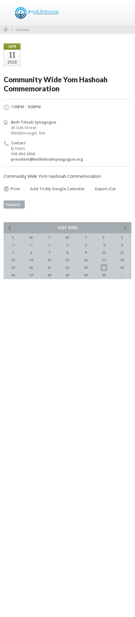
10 (104, 252)
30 (86, 275)
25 (122, 267)
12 (13, 260)
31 (104, 275)
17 (104, 260)
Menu (124, 12)
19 (13, 267)
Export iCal (105, 188)
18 (122, 260)
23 (86, 267)
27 (31, 275)
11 (122, 252)
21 (49, 267)
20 (31, 267)
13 (31, 260)
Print (12, 189)
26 (13, 275)
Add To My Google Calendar (57, 188)
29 (67, 275)
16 (86, 260)
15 (67, 260)
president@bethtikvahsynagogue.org (47, 159)
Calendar (22, 29)
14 (49, 260)
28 (49, 275)
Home (6, 30)
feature (13, 204)
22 (67, 267)
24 (104, 267)
